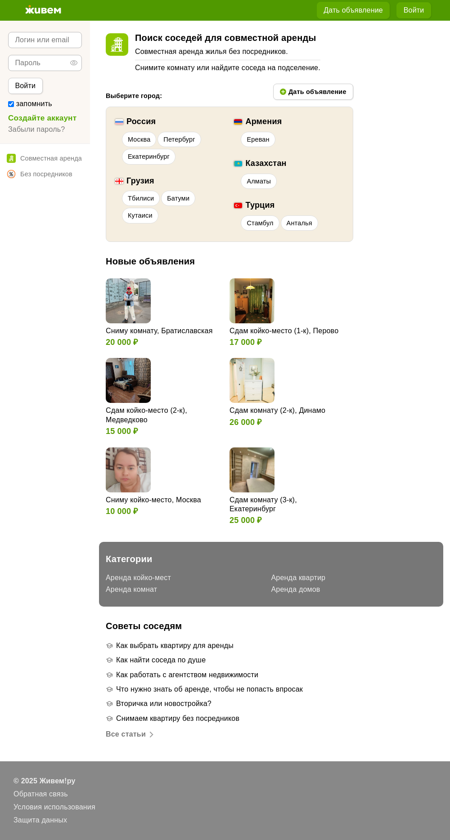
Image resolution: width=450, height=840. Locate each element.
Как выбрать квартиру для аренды (175, 645)
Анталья (299, 223)
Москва (139, 139)
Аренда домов (295, 589)
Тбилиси (141, 198)
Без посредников (39, 174)
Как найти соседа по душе (161, 660)
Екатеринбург (149, 156)
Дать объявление (353, 10)
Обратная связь (41, 794)
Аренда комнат (131, 589)
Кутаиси (140, 215)
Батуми (178, 198)
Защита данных (40, 820)
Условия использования (54, 807)
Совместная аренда (44, 158)
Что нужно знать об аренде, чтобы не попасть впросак (209, 689)
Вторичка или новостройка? (164, 703)
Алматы (259, 181)
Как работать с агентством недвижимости (187, 675)
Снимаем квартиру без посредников (177, 718)
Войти (414, 10)
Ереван (258, 139)
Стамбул (260, 223)
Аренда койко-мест (138, 577)
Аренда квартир (298, 577)
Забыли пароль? (36, 129)
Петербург (179, 139)
